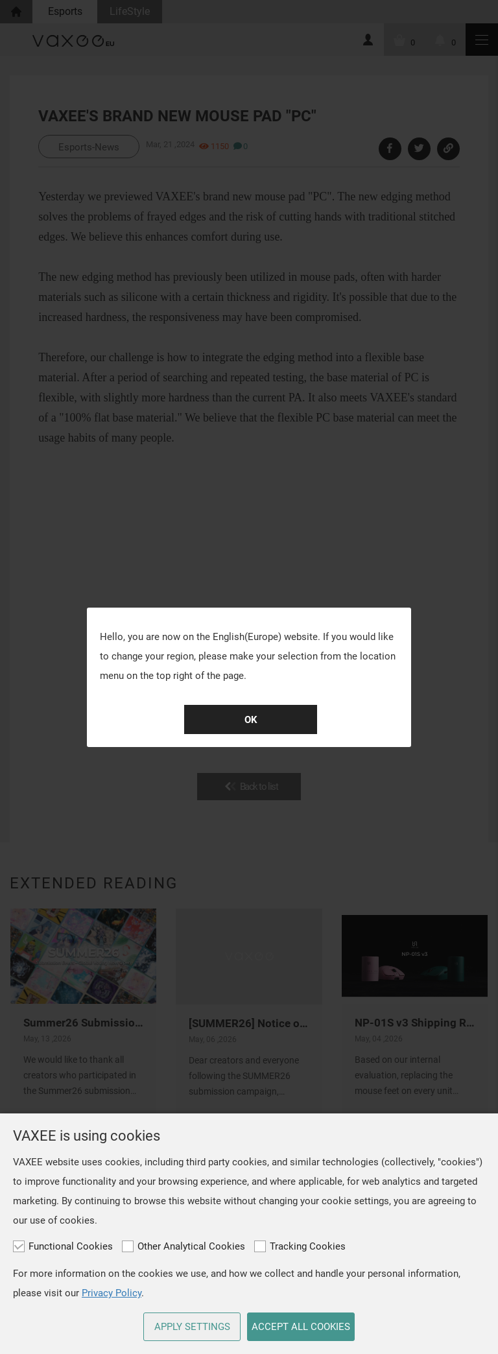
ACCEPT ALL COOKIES (301, 1327)
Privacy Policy (111, 1293)
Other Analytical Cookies (183, 1246)
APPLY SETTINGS (192, 1327)
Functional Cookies (63, 1246)
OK (250, 720)
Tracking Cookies (300, 1246)
